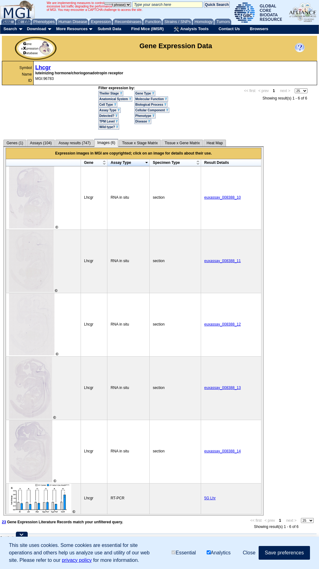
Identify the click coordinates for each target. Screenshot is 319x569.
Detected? (108, 116)
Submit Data (109, 28)
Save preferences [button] (284, 552)
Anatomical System (115, 99)
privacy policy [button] (77, 560)
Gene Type (144, 93)
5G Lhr (210, 498)
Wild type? (108, 127)
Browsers (259, 28)
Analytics (219, 552)
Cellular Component (151, 110)
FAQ (27, 21)
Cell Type (107, 104)
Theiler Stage (110, 93)
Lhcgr (43, 67)
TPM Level (108, 121)
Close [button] (249, 552)
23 (4, 522)
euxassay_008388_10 (222, 197)
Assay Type (109, 110)
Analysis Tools (191, 29)
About (6, 21)
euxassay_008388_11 (222, 261)
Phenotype (145, 116)
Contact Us (229, 28)
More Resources (71, 28)
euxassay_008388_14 (222, 451)
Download (36, 28)
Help (17, 21)
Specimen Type (166, 162)
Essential (183, 552)
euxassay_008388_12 (222, 324)
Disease (143, 121)
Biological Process (151, 104)
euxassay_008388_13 (222, 388)
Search (10, 28)
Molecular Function (151, 99)
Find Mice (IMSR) (147, 28)
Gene (88, 162)
